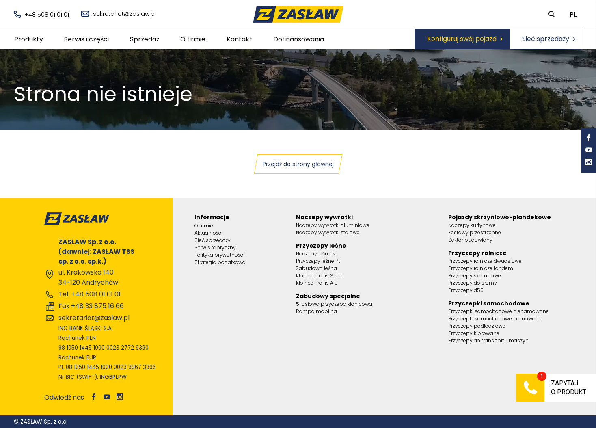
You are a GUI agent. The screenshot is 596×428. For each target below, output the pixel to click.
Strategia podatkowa (220, 262)
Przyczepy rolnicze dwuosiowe (485, 260)
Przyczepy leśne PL (318, 260)
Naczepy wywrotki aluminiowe (332, 225)
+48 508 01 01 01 (41, 15)
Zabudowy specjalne (328, 296)
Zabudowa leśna (316, 268)
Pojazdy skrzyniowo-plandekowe (499, 217)
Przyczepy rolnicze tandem (480, 268)
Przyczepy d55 (466, 290)
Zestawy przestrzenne (474, 232)
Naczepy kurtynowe (472, 225)
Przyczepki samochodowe (488, 303)
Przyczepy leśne (321, 246)
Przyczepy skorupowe (474, 275)
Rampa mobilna (316, 311)
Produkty (28, 39)
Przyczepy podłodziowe (476, 325)
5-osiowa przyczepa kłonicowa (334, 303)
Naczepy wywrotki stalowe (328, 232)
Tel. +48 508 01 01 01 (89, 294)
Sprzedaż (144, 39)
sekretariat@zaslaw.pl (118, 14)
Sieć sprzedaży (545, 38)
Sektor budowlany (470, 239)
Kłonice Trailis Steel (319, 275)
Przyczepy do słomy (472, 282)
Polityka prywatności (219, 254)
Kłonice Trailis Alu (317, 282)
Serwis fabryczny (215, 247)
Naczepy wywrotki (324, 217)
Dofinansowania (298, 39)
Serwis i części (86, 39)
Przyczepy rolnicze (477, 253)
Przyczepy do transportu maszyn (488, 340)
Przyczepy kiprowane (473, 333)
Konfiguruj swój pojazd (462, 38)
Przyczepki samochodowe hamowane (495, 318)
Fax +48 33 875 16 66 (91, 306)
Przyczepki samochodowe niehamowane (498, 311)
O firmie (192, 39)
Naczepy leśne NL (316, 253)
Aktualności (208, 232)
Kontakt (239, 39)
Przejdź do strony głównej (298, 164)
